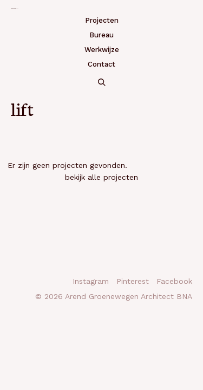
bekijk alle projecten (101, 177)
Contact (101, 64)
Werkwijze (101, 50)
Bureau (101, 35)
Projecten (102, 20)
